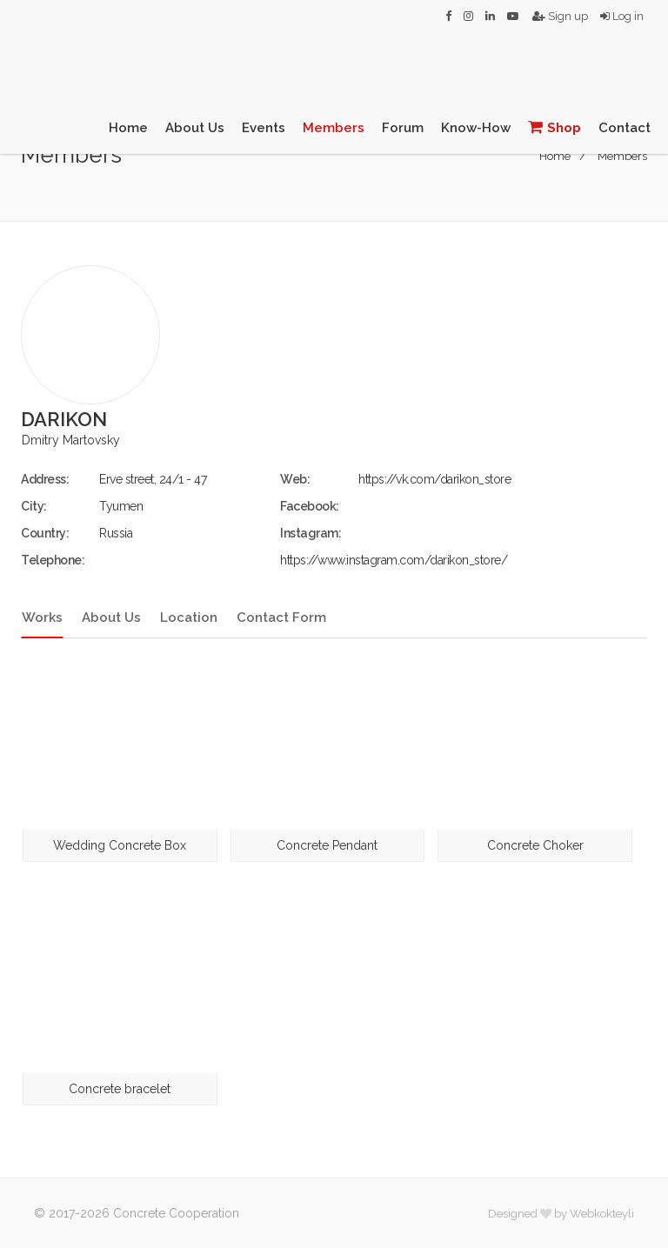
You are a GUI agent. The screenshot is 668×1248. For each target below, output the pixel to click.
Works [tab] (42, 617)
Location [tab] (188, 617)
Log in (622, 16)
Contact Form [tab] (281, 617)
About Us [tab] (111, 617)
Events (263, 128)
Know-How (476, 128)
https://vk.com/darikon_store (434, 479)
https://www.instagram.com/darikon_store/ (393, 560)
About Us (194, 128)
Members (333, 128)
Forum (403, 128)
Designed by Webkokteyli (561, 1213)
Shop (554, 127)
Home (128, 128)
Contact (624, 128)
